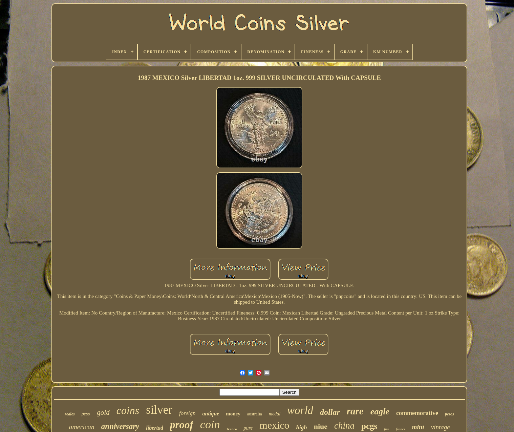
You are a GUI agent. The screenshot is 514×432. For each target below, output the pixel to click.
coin (210, 424)
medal (274, 413)
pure (248, 428)
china (344, 425)
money (233, 413)
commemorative (417, 413)
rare (355, 411)
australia (254, 413)
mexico (274, 425)
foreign (187, 413)
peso (86, 413)
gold (103, 412)
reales (69, 414)
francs (400, 429)
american (81, 427)
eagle (379, 411)
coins (128, 410)
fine (386, 429)
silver (159, 409)
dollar (330, 412)
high (301, 427)
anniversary (120, 426)
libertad (154, 428)
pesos (449, 414)
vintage (440, 427)
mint (418, 427)
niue (320, 426)
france (232, 429)
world (300, 410)
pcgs (369, 426)
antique (210, 413)
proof (181, 425)
